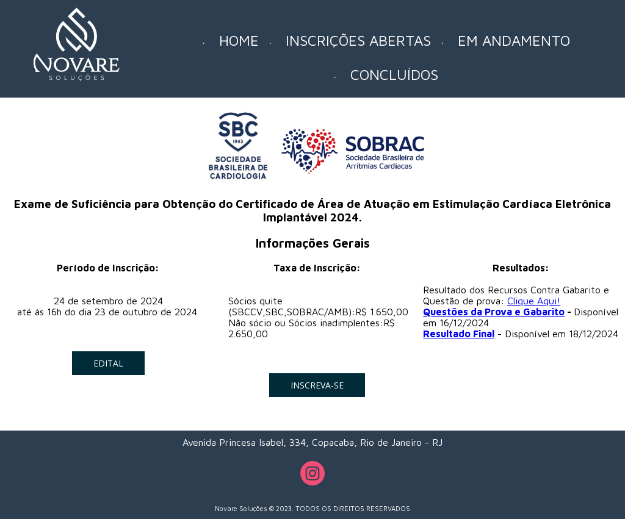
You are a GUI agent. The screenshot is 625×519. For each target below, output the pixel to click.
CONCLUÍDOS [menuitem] (394, 74)
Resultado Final (458, 333)
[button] (108, 363)
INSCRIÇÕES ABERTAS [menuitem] (358, 40)
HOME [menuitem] (239, 40)
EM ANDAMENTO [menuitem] (514, 40)
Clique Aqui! (533, 300)
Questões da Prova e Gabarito (494, 311)
